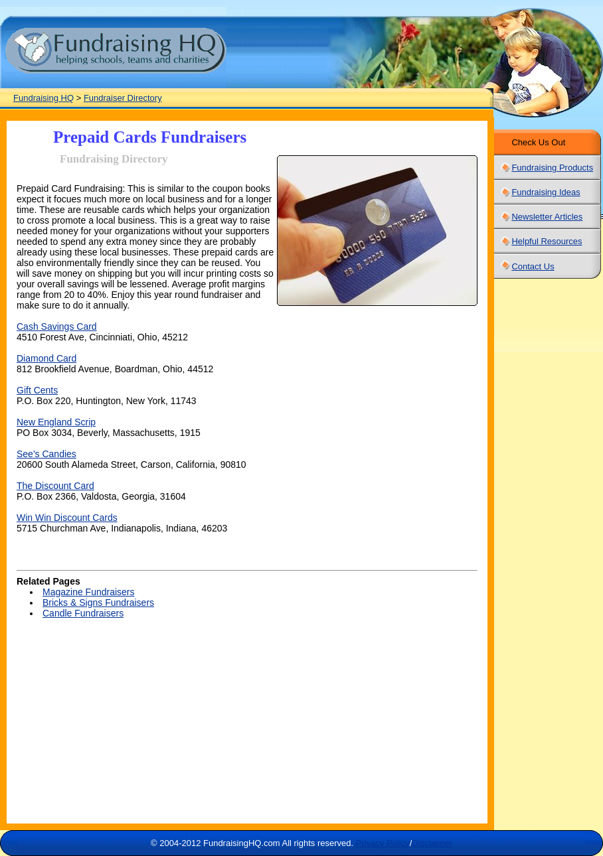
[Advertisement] (142, 731)
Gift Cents (37, 390)
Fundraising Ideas (545, 192)
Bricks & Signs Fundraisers (98, 602)
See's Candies (46, 454)
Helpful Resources (546, 241)
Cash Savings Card (57, 326)
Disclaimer (432, 843)
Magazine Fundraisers (89, 592)
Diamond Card (46, 358)
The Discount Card (55, 485)
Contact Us (532, 266)
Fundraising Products (552, 168)
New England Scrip (56, 422)
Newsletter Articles (546, 217)
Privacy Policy (383, 843)
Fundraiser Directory (123, 98)
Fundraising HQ (43, 98)
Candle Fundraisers (83, 613)
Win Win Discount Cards (67, 517)
